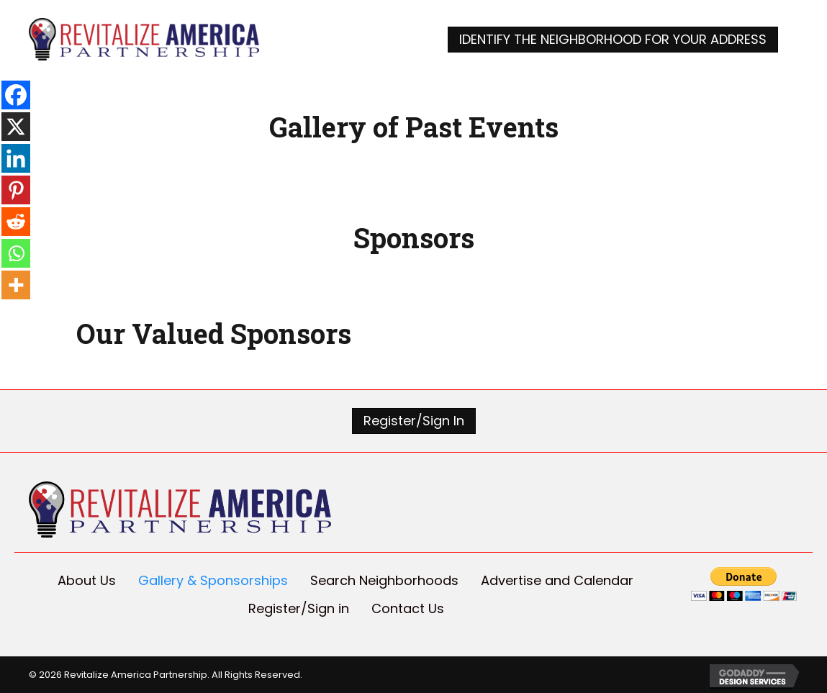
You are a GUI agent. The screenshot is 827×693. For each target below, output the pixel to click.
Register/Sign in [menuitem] (298, 608)
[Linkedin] (15, 158)
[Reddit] (15, 221)
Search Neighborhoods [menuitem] (384, 580)
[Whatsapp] (15, 253)
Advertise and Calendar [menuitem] (557, 580)
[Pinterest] (15, 190)
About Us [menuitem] (87, 580)
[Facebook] (15, 95)
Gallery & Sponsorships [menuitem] (213, 580)
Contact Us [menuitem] (407, 608)
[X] (15, 126)
